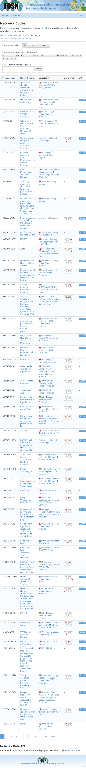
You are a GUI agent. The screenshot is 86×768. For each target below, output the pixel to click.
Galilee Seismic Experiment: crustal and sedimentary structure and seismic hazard (26, 530)
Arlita (22, 249)
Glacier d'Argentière (25, 642)
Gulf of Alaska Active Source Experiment (26, 369)
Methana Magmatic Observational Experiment (26, 351)
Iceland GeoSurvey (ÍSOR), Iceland (48, 233)
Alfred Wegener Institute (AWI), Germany (47, 400)
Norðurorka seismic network (27, 233)
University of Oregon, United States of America (48, 338)
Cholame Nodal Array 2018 (27, 408)
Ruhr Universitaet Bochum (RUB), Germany (48, 272)
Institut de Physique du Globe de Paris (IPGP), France (49, 433)
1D (3, 562)
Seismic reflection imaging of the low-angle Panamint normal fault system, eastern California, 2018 (27, 305)
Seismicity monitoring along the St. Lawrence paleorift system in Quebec (27, 187)
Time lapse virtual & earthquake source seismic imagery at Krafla (26, 89)
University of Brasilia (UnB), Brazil (49, 542)
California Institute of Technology (48, 139)
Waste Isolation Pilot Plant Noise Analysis (27, 263)
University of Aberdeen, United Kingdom (46, 726)
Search (38, 68)
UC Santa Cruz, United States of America (47, 591)
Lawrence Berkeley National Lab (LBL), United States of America (48, 679)
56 (46, 736)
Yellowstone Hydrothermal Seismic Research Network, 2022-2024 (27, 127)
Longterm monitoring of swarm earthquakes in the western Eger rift (26, 698)
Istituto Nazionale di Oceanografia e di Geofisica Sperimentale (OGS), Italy (49, 173)
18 (3, 218)
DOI (82, 100)
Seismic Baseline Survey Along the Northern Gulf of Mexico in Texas (27, 223)
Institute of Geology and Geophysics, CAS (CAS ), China (48, 242)
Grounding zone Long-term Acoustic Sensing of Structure (27, 143)
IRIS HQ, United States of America (47, 391)
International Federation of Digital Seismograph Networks (43, 764)
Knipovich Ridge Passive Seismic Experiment (27, 400)
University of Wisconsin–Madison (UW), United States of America (48, 420)
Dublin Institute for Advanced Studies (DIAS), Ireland (48, 85)
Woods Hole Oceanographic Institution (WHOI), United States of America (47, 371)
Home (5, 15)
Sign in (82, 15)
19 (3, 232)
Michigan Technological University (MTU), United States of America (49, 513)
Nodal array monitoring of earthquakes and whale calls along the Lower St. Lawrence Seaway (27, 206)
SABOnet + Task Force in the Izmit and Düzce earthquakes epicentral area (27, 567)
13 (3, 121)
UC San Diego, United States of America (46, 114)
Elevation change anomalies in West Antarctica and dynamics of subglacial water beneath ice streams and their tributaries (27, 598)
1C (3, 454)
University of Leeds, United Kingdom (49, 633)
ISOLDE (23, 613)
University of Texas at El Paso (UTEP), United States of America (49, 457)
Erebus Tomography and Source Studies (26, 580)
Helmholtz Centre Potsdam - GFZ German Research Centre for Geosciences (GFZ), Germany (49, 697)
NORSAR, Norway (48, 648)
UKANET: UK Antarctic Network (25, 634)
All (25, 45)
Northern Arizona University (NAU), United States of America (48, 322)
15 (3, 169)
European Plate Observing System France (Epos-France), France (48, 253)
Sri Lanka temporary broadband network (25, 288)
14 (3, 152)
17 (2, 198)
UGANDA (24, 359)
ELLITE (23, 724)
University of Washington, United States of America (47, 383)
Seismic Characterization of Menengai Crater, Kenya (27, 482)
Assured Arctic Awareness (26, 382)
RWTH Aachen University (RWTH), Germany (47, 350)
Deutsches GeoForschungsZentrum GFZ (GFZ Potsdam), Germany (49, 501)
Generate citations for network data (15, 38)
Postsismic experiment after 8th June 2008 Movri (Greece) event (27, 714)
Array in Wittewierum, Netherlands (26, 500)
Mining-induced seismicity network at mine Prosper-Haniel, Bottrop (27, 275)
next (53, 736)
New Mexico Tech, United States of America (48, 263)
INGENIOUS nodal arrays (25, 101)
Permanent (33, 45)
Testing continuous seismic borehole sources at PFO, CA (27, 681)
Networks (15, 15)
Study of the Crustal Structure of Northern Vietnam (25, 459)
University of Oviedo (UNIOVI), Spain (49, 549)
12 (3, 112)
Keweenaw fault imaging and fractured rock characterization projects (27, 514)
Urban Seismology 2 (26, 470)
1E (3, 709)
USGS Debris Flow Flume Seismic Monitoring (26, 339)
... (40, 736)
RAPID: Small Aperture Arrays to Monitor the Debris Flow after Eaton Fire (27, 445)
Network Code (8, 78)
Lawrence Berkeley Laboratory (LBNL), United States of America (48, 103)
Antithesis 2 (25, 490)
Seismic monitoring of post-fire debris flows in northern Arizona (27, 324)
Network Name (27, 78)
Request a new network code (13, 35)
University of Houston (48, 218)
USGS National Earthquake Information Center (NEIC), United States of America (49, 300)
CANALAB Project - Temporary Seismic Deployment (25, 553)
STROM (23, 430)
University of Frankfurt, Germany (47, 360)
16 (3, 181)
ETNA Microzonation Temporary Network (26, 173)
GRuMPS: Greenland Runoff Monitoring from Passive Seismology (27, 158)
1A (3, 239)
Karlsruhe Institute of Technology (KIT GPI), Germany (49, 471)
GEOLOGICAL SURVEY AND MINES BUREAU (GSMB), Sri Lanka (48, 288)
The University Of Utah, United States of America (48, 124)
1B (3, 359)
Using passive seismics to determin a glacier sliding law (26, 421)
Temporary (44, 45)
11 (2, 83)
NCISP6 (23, 239)
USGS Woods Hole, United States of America (49, 526)
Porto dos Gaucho (24, 542)
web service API (73, 750)
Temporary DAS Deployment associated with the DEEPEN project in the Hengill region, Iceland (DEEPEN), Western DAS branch (27, 659)
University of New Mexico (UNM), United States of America (48, 625)
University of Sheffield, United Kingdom (46, 155)
